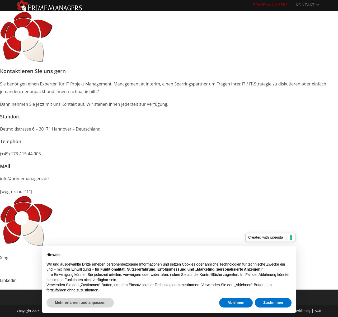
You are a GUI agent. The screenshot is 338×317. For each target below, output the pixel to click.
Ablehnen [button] (236, 302)
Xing (4, 258)
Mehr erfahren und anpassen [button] (80, 302)
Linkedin (8, 280)
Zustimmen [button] (273, 302)
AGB (318, 311)
